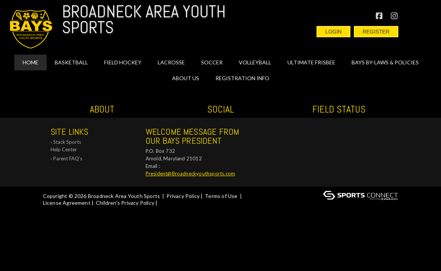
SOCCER (212, 62)
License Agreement (67, 202)
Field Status (339, 109)
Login (333, 32)
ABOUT (102, 109)
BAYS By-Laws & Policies (385, 62)
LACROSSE (171, 62)
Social (220, 109)
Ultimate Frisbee (311, 62)
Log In (169, 202)
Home (30, 62)
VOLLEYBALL (255, 62)
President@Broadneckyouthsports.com (190, 174)
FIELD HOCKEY (122, 62)
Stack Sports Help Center (66, 145)
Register (376, 32)
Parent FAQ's (67, 158)
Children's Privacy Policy (125, 202)
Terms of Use (221, 196)
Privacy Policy (183, 196)
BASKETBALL (71, 62)
